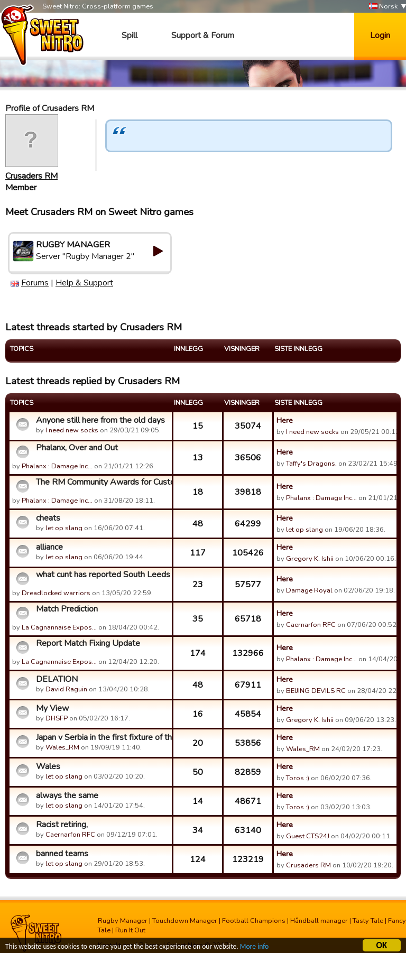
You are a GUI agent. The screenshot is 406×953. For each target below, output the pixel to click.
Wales (48, 766)
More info (254, 947)
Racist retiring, (62, 824)
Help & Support (84, 283)
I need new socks (71, 430)
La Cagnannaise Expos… (59, 627)
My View (52, 708)
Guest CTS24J (307, 836)
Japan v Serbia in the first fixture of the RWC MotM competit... (102, 737)
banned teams (62, 853)
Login (380, 35)
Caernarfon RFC (311, 625)
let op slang (63, 528)
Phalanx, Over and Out (77, 447)
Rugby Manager (122, 921)
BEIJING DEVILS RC (316, 691)
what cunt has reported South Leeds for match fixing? (102, 574)
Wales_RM (62, 747)
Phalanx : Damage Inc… (57, 466)
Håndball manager (319, 921)
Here (284, 420)
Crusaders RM (31, 176)
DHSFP (56, 718)
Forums (35, 283)
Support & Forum (202, 35)
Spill (129, 35)
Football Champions (253, 921)
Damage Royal (309, 590)
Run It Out (130, 930)
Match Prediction (67, 609)
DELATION (57, 679)
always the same (67, 795)
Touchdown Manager (184, 921)
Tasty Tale (368, 921)
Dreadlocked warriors (56, 593)
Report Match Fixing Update (88, 643)
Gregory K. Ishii (310, 558)
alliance (49, 547)
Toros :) (297, 778)
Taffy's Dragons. (311, 463)
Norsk (383, 7)
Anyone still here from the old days (100, 420)
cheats (48, 518)
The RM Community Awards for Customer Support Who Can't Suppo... (102, 482)
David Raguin (66, 689)
